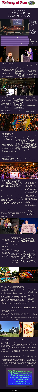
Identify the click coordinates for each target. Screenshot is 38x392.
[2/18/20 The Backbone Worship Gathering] (15, 43)
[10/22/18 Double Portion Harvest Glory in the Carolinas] (15, 39)
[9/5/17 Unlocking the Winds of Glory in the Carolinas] (14, 37)
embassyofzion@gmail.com (14, 390)
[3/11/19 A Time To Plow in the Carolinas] (15, 41)
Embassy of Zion (14, 3)
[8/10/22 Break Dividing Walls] (14, 45)
